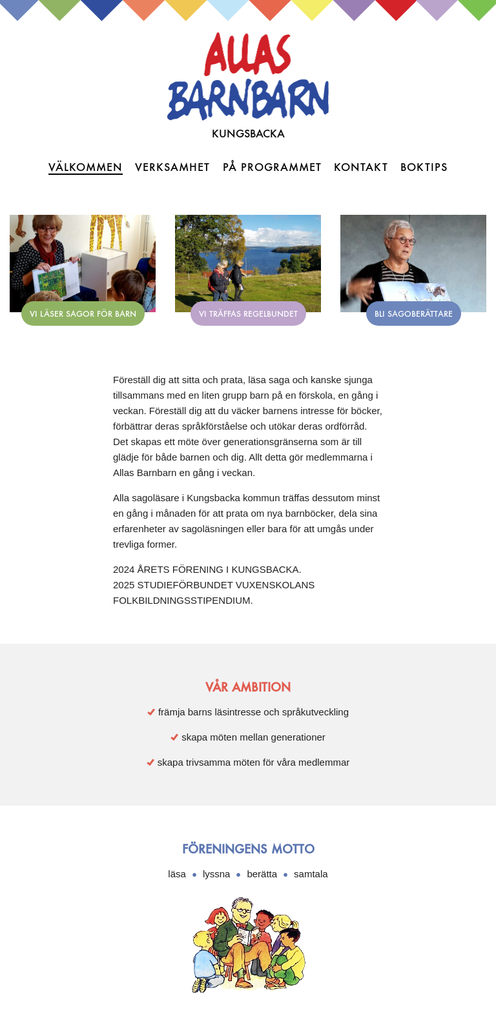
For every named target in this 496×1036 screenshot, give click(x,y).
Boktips (424, 167)
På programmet (272, 167)
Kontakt (361, 167)
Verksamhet (172, 167)
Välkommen (85, 167)
